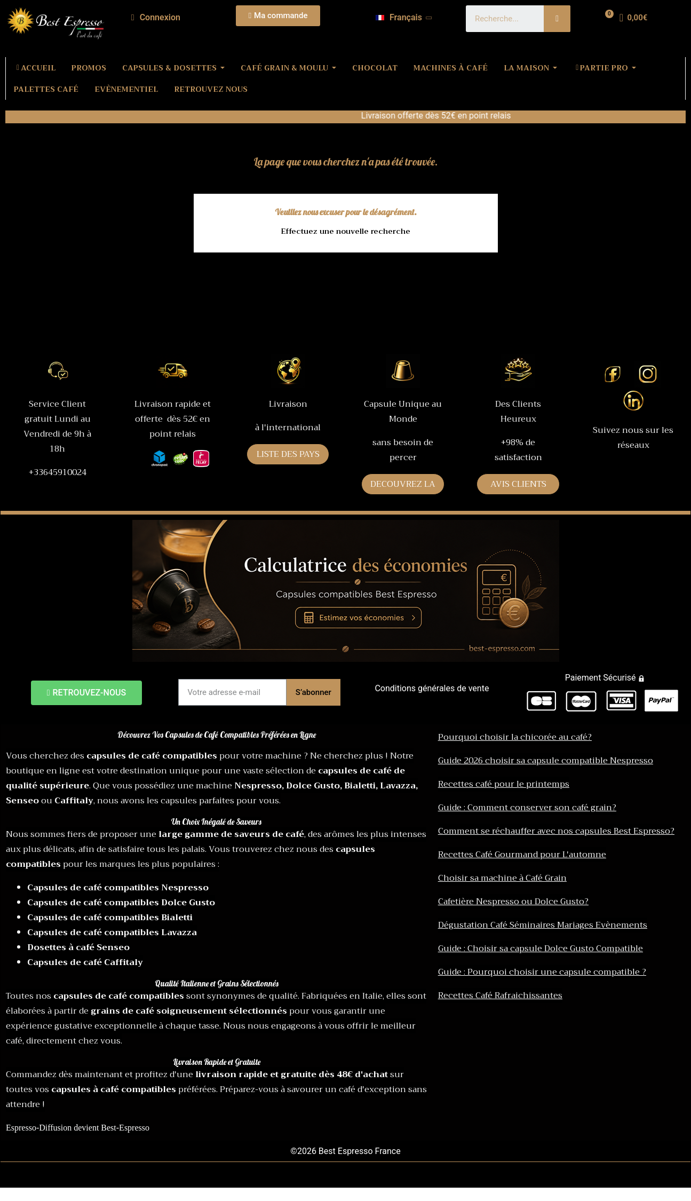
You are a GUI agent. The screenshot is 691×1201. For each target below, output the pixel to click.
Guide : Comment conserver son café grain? (527, 807)
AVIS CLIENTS (518, 484)
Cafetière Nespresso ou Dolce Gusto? (513, 901)
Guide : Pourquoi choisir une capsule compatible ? (542, 972)
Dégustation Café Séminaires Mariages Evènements (542, 925)
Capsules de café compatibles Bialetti (110, 917)
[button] (278, 15)
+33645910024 (57, 472)
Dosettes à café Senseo (78, 947)
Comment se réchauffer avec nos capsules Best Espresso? (556, 831)
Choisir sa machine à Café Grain (502, 878)
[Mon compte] (156, 17)
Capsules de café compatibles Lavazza (112, 932)
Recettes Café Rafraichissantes (500, 995)
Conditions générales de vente (432, 688)
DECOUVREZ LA (402, 484)
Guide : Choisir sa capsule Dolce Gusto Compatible (540, 948)
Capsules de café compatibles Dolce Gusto (121, 902)
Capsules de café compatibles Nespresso (118, 887)
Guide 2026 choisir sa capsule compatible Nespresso (545, 760)
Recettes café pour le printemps (503, 784)
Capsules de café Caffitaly (85, 962)
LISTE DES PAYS (288, 454)
